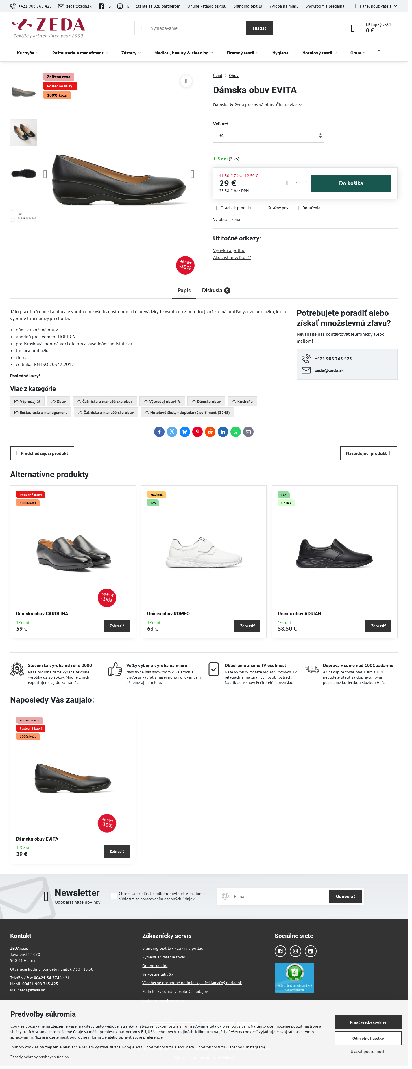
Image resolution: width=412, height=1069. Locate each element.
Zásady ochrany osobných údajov (39, 1056)
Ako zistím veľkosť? (232, 257)
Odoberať (345, 896)
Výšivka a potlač (229, 250)
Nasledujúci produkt (369, 453)
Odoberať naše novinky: (78, 902)
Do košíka (351, 183)
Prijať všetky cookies (368, 1022)
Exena (234, 219)
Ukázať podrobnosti (368, 1051)
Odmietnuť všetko (368, 1038)
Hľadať (259, 28)
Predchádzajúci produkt (42, 453)
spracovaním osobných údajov (167, 898)
